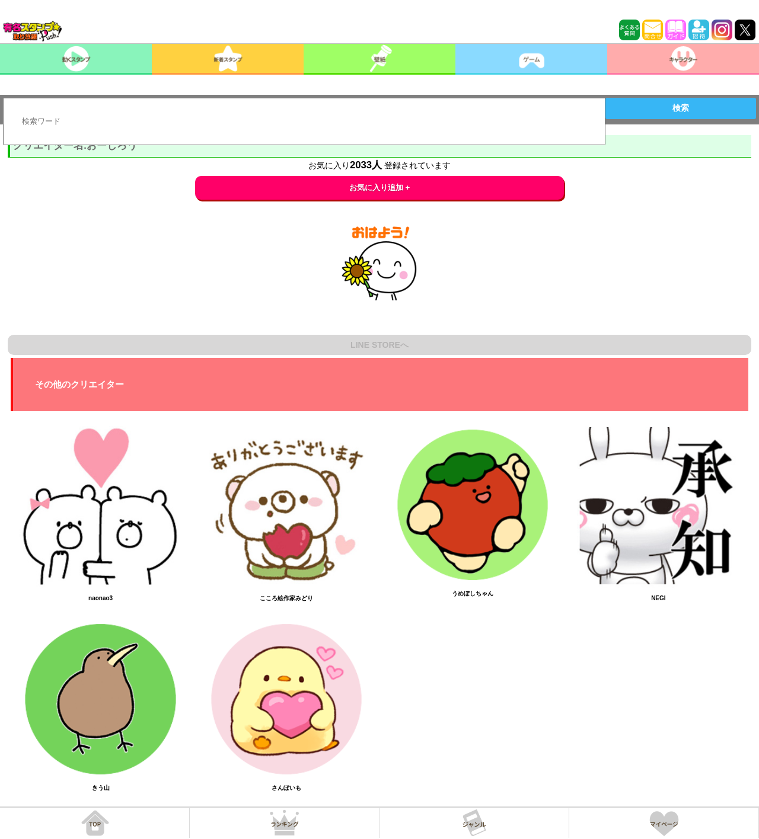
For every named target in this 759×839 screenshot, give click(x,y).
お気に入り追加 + (379, 187)
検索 (680, 108)
